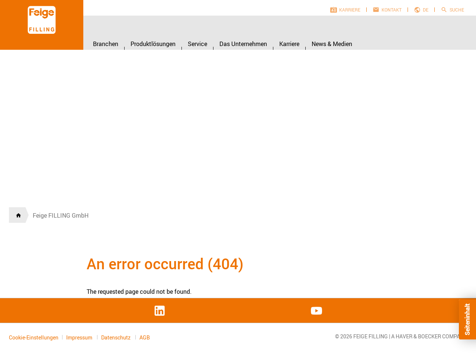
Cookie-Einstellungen (33, 337)
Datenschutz (116, 337)
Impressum (79, 337)
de (425, 9)
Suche (457, 9)
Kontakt (392, 9)
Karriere (349, 9)
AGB (144, 337)
